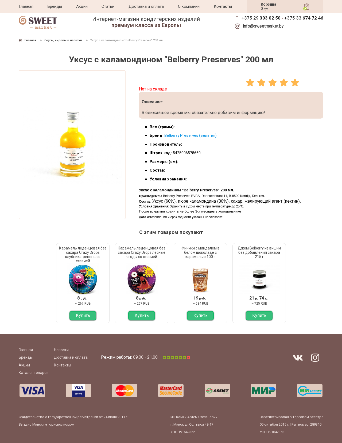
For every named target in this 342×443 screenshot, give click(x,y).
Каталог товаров (34, 372)
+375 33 (303, 18)
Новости (61, 350)
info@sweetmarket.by (263, 26)
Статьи (108, 6)
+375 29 (261, 18)
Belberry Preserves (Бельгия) (190, 135)
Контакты (223, 6)
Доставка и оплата (146, 6)
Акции (82, 6)
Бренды (55, 6)
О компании (189, 6)
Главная (26, 6)
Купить (83, 315)
